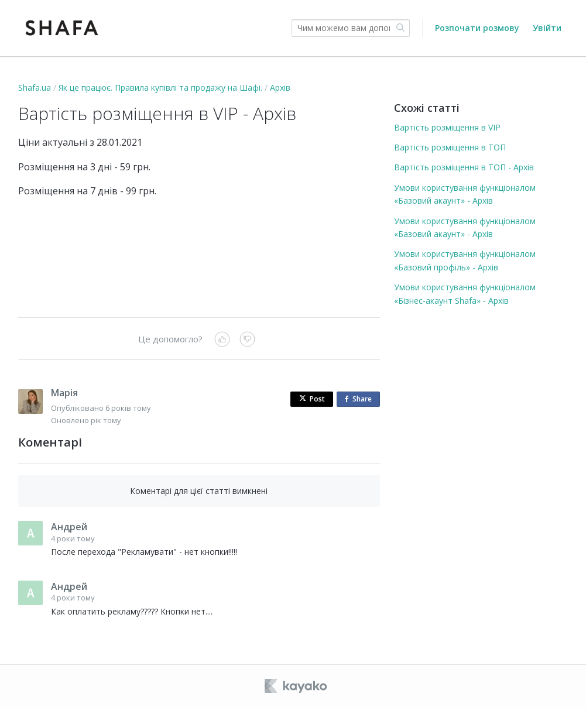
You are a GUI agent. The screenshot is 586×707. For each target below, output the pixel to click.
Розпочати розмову (477, 27)
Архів (280, 87)
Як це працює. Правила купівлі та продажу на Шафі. (160, 87)
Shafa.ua (34, 87)
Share (360, 399)
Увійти (547, 27)
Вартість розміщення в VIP (447, 127)
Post (312, 399)
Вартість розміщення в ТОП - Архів (464, 167)
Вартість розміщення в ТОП (450, 147)
